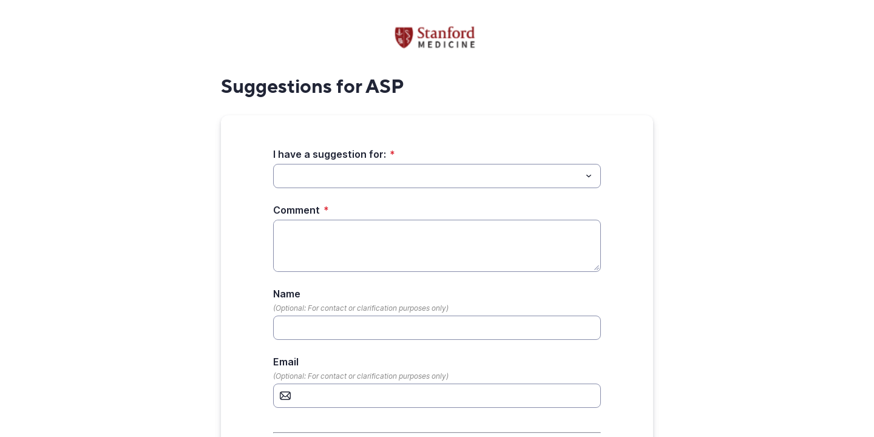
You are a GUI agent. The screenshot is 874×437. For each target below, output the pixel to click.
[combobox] (437, 176)
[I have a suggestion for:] (427, 176)
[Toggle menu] (588, 176)
